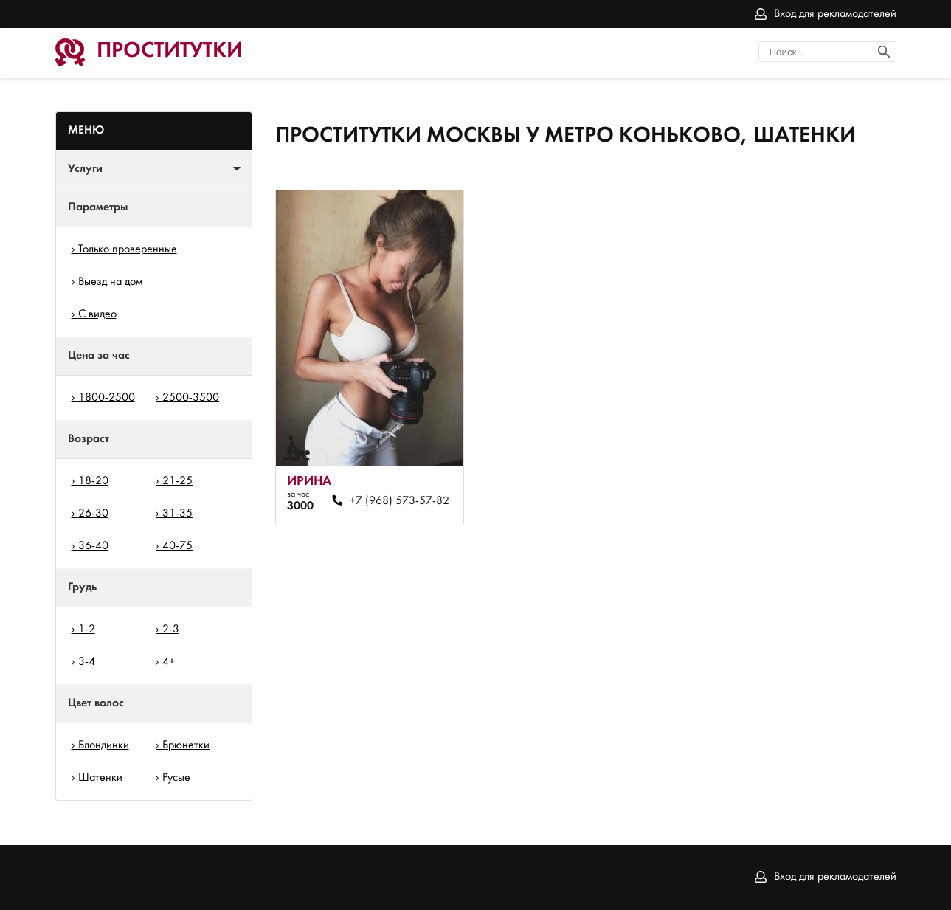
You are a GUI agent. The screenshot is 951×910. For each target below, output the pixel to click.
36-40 (93, 546)
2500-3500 (190, 398)
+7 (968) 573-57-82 (399, 501)
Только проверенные (127, 249)
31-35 (177, 514)
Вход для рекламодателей (835, 14)
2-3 (170, 629)
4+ (168, 662)
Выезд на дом (110, 282)
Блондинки (103, 745)
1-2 (86, 629)
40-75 (177, 546)
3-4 (86, 662)
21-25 (177, 481)
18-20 (93, 481)
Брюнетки (186, 745)
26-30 (93, 514)
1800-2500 (106, 398)
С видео (97, 314)
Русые (176, 778)
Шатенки (100, 778)
